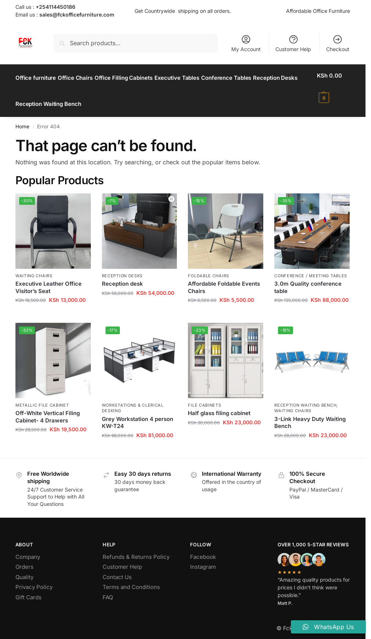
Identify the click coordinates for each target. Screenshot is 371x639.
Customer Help (293, 43)
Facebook (203, 548)
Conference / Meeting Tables (310, 267)
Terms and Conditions (131, 578)
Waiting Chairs (34, 267)
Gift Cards (28, 588)
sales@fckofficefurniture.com (76, 14)
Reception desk (122, 275)
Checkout (337, 43)
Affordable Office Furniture (318, 11)
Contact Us (117, 568)
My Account (246, 43)
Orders (24, 558)
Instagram (203, 558)
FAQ (108, 588)
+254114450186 (55, 7)
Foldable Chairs (208, 267)
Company (27, 548)
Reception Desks (122, 267)
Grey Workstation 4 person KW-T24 (137, 414)
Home (22, 118)
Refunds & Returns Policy (136, 548)
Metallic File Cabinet (42, 397)
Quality (24, 568)
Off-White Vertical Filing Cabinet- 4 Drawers (47, 408)
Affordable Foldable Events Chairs (224, 279)
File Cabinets (204, 397)
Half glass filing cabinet (219, 404)
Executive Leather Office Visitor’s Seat (48, 279)
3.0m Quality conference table (308, 279)
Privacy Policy (34, 578)
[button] (335, 87)
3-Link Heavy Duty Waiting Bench (310, 414)
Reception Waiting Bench (305, 397)
